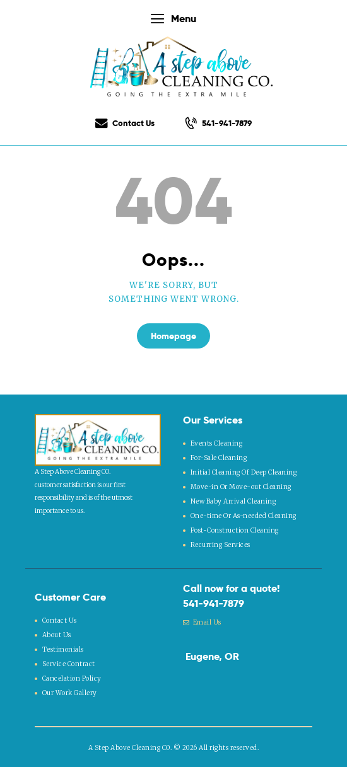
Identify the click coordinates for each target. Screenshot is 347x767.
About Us (56, 634)
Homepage (173, 336)
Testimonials (63, 647)
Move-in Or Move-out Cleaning (241, 486)
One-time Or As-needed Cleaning (243, 514)
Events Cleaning (217, 443)
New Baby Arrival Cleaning (233, 501)
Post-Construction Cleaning (235, 529)
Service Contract (68, 662)
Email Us (202, 622)
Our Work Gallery (69, 691)
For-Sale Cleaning (219, 457)
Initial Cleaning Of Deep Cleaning (243, 472)
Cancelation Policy (72, 676)
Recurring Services (220, 543)
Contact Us (59, 619)
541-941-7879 (213, 602)
